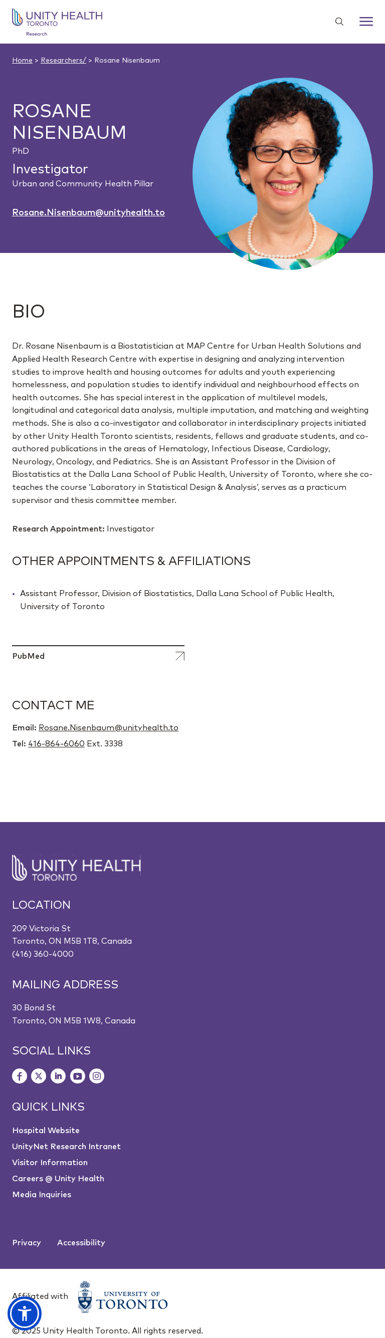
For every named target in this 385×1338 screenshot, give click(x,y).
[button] (24, 1313)
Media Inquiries (41, 1195)
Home (22, 60)
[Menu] (366, 22)
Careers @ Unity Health (58, 1179)
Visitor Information (50, 1163)
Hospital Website (46, 1131)
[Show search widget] (335, 22)
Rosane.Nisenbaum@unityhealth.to (88, 212)
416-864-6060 (56, 744)
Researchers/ (63, 60)
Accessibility (81, 1243)
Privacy (26, 1243)
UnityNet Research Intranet (66, 1147)
